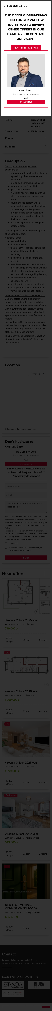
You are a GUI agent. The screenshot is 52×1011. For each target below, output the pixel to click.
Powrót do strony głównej (26, 47)
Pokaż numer (26, 102)
